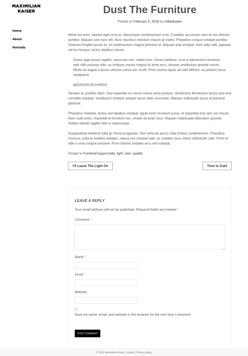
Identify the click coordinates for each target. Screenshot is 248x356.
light (120, 153)
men (128, 153)
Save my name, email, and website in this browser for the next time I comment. (133, 314)
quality (138, 153)
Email (80, 274)
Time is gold (217, 166)
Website (81, 292)
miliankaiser (173, 21)
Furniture (90, 153)
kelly (111, 153)
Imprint (131, 352)
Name (80, 257)
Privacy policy (144, 352)
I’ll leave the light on (90, 166)
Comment (83, 219)
